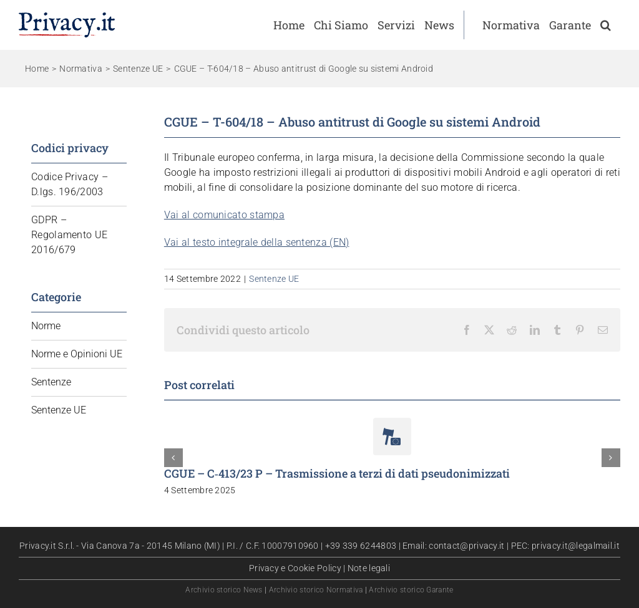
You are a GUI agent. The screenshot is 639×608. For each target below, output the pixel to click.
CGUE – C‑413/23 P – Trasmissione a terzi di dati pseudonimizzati (337, 473)
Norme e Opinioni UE (76, 354)
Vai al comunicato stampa (224, 215)
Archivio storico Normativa (316, 590)
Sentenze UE (274, 279)
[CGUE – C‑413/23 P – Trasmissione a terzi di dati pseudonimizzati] (392, 424)
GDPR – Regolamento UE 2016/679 (69, 235)
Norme (46, 326)
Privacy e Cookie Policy (295, 568)
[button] (605, 25)
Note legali (369, 568)
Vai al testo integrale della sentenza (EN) (256, 242)
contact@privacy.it (466, 546)
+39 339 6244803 (361, 546)
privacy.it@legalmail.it (576, 546)
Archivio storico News (223, 590)
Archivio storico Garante (411, 590)
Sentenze (51, 382)
